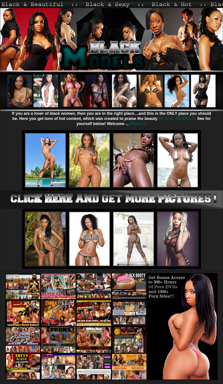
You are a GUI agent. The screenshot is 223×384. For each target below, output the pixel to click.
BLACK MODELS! (177, 118)
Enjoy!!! (138, 123)
